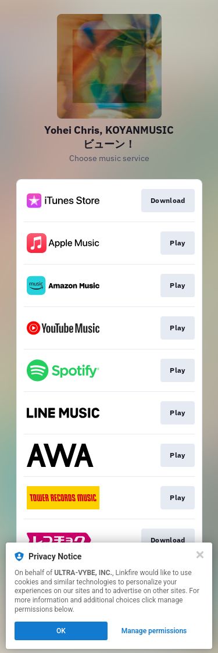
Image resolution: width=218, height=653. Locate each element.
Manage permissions (154, 631)
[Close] (200, 554)
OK (61, 631)
